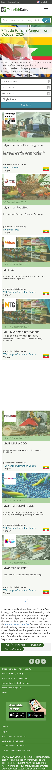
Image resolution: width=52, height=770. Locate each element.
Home (6, 644)
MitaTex (8, 269)
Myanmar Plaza (11, 167)
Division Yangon (13, 649)
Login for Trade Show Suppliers (16, 750)
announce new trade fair (17, 624)
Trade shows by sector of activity (16, 669)
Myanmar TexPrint (15, 568)
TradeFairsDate (14, 9)
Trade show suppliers (11, 687)
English (45, 2)
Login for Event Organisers (14, 745)
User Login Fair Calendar (13, 741)
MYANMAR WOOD (15, 443)
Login (3, 2)
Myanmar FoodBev (15, 207)
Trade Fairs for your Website (14, 736)
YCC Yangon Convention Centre (19, 291)
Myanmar (36, 644)
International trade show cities (15, 683)
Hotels (5, 692)
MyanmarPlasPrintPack (18, 505)
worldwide (20, 644)
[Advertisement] (25, 385)
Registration (13, 2)
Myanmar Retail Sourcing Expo (23, 145)
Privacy (5, 726)
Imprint (5, 731)
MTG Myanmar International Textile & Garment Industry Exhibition (21, 333)
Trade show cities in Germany (15, 678)
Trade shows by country (12, 673)
